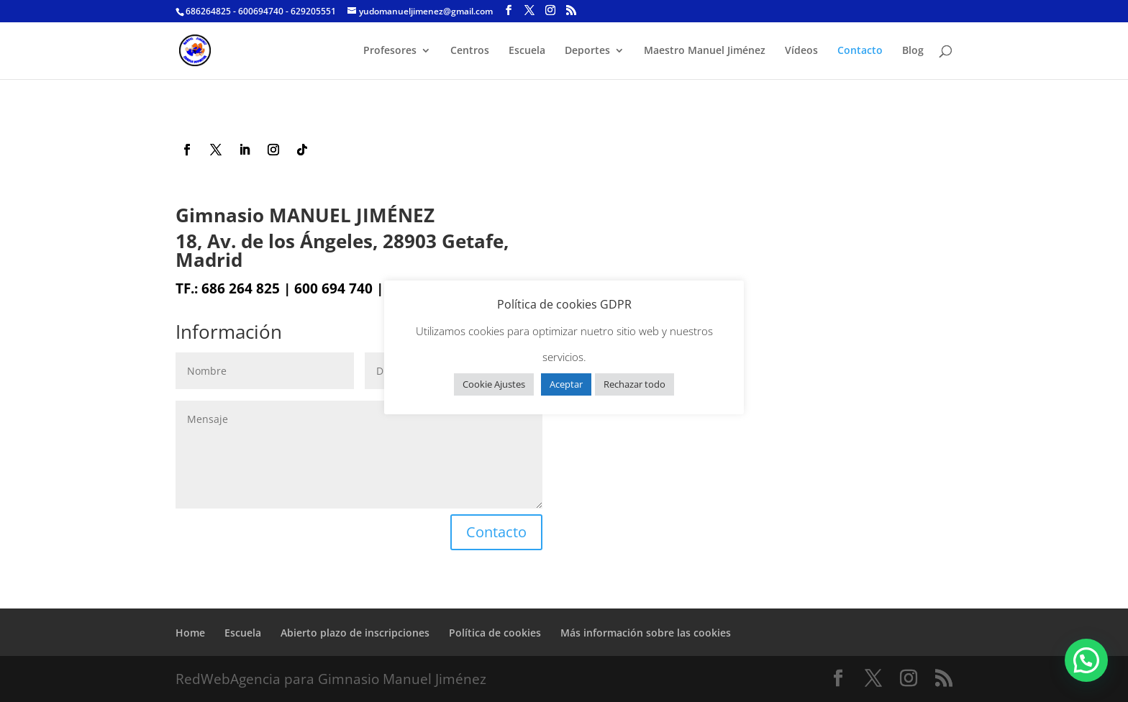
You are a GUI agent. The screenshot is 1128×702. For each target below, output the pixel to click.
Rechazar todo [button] (634, 384)
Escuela (527, 51)
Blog (913, 51)
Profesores (390, 51)
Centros (469, 51)
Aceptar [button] (566, 384)
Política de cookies (495, 632)
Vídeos (801, 51)
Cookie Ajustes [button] (494, 384)
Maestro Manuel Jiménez (704, 51)
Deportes (587, 51)
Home (190, 632)
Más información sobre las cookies (645, 632)
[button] (1086, 660)
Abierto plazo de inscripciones (355, 632)
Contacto (860, 51)
